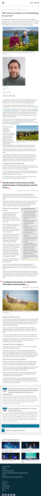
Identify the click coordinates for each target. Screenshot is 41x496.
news (6, 9)
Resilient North (15, 123)
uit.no (3, 9)
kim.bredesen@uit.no (6, 88)
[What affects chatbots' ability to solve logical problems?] (11, 445)
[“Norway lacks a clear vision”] (11, 455)
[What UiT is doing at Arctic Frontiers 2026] (30, 456)
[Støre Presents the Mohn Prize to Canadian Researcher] (30, 445)
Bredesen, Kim (5, 86)
